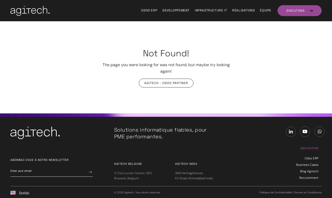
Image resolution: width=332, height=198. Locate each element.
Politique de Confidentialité (275, 192)
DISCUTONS (295, 11)
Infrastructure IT (211, 10)
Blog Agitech (309, 171)
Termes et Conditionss (308, 192)
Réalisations (243, 10)
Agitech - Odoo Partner (166, 83)
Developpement (176, 10)
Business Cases (307, 165)
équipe (265, 10)
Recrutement (309, 178)
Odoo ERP (149, 10)
